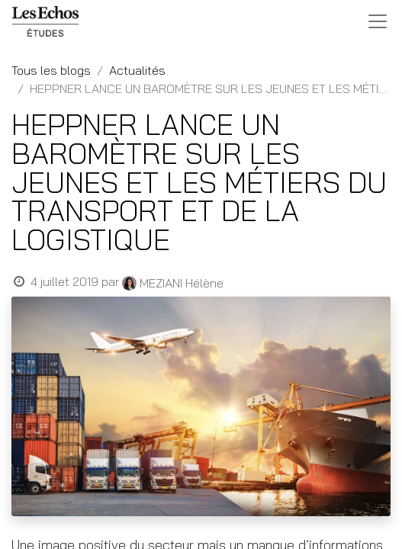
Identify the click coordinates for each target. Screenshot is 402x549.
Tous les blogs (51, 70)
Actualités (137, 70)
